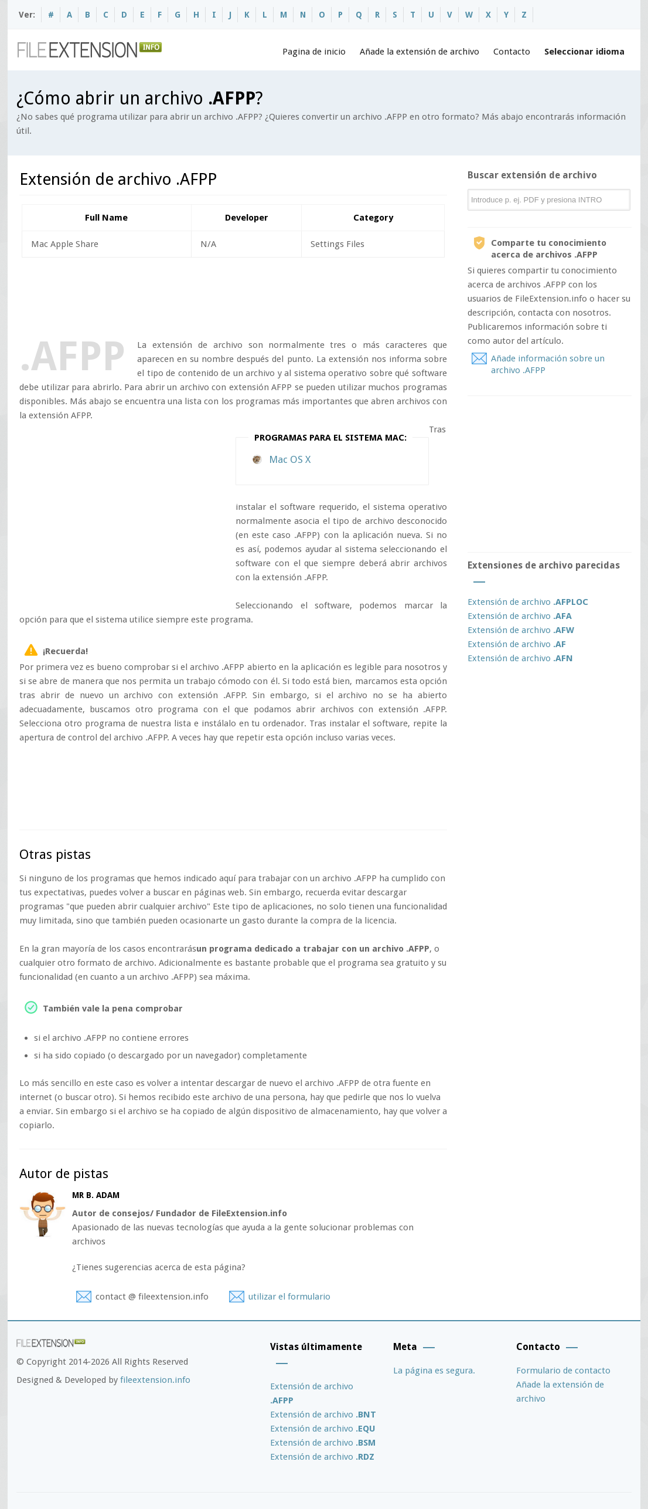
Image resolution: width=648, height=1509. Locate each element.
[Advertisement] (232, 295)
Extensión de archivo (528, 602)
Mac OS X (290, 459)
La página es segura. (434, 1370)
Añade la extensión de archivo (419, 51)
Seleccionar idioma (584, 51)
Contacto (511, 51)
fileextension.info (155, 1380)
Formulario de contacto (563, 1370)
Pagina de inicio (314, 51)
